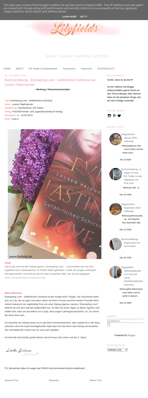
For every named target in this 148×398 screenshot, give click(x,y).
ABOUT (20, 68)
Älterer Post (95, 380)
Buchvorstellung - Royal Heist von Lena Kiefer (131, 242)
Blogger (131, 335)
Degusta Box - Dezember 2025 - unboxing (132, 207)
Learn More (69, 16)
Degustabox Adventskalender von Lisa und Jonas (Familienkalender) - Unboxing (132, 276)
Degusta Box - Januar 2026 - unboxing (130, 138)
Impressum (86, 68)
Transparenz (69, 68)
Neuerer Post (11, 380)
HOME (7, 68)
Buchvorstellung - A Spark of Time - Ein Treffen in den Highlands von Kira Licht (132, 176)
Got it (83, 16)
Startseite (54, 380)
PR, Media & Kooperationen (43, 68)
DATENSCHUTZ (106, 68)
